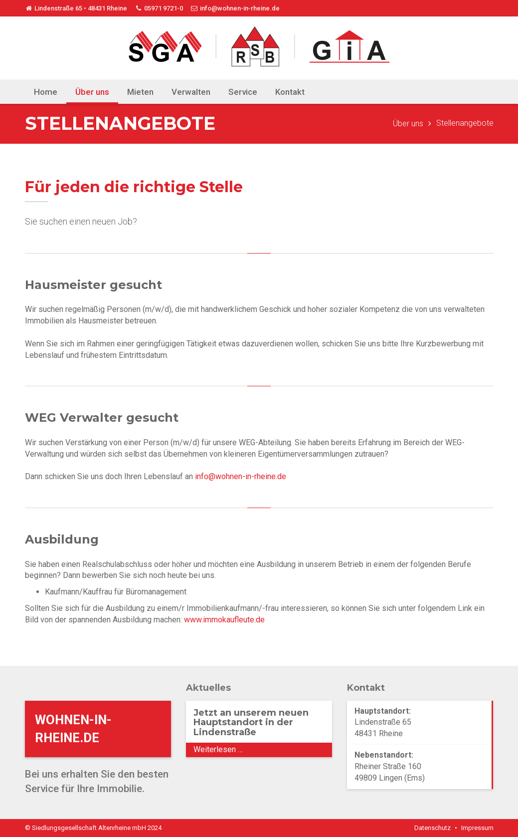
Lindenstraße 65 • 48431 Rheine (76, 8)
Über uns (408, 123)
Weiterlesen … (242, 750)
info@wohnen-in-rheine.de (235, 8)
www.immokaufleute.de (224, 619)
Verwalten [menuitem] (191, 92)
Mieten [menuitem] (140, 92)
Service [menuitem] (242, 92)
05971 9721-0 (158, 8)
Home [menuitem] (45, 92)
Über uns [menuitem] (92, 92)
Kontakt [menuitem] (290, 92)
